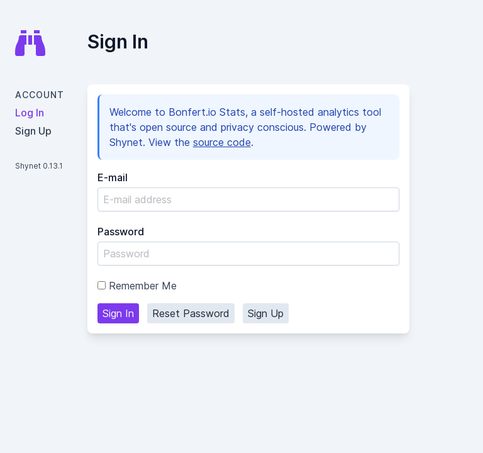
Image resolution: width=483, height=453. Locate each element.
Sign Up (266, 313)
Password (120, 231)
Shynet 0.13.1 (39, 166)
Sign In (118, 313)
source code (222, 142)
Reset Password (191, 313)
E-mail (112, 177)
